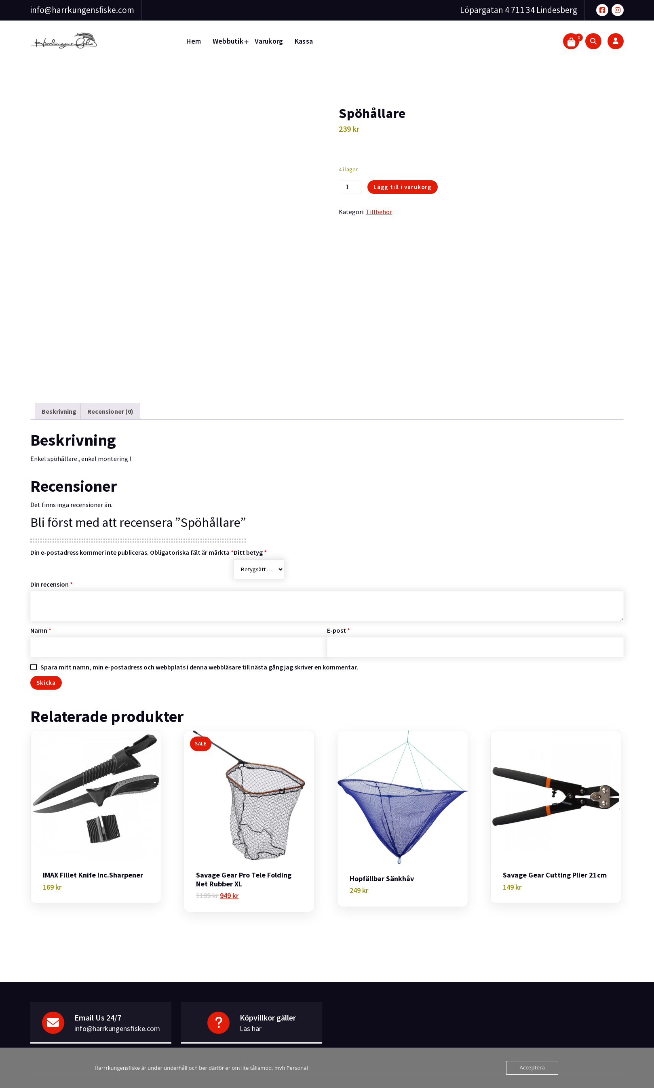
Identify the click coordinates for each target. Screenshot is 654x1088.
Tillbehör (379, 212)
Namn (40, 612)
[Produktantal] (350, 187)
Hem (193, 41)
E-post (338, 612)
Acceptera (533, 1067)
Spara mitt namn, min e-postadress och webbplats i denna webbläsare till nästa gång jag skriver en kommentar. (199, 649)
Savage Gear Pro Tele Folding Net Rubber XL (243, 862)
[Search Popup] (593, 41)
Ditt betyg (250, 534)
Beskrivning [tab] (59, 393)
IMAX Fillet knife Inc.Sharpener (93, 857)
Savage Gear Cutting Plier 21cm (555, 857)
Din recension (51, 566)
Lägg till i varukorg (402, 187)
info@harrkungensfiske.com (82, 9)
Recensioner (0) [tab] (110, 393)
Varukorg (269, 41)
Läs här (251, 1011)
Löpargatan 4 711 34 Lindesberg (518, 9)
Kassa (304, 41)
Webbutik (228, 41)
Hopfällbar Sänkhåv (382, 861)
